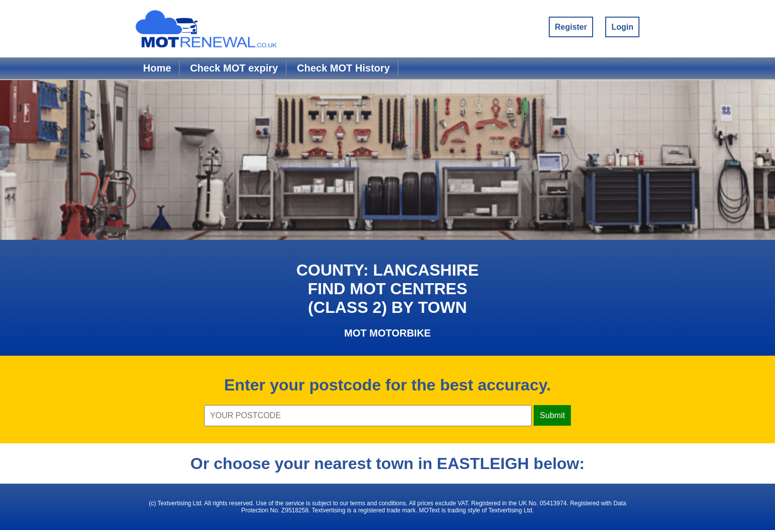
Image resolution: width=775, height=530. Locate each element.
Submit (552, 415)
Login (622, 27)
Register (571, 27)
